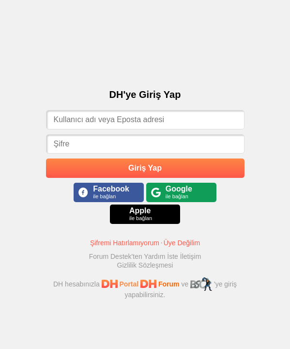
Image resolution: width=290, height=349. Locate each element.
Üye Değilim (182, 243)
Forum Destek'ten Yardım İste (134, 256)
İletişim (190, 256)
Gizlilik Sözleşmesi (145, 265)
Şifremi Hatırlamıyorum (124, 243)
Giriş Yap (145, 168)
